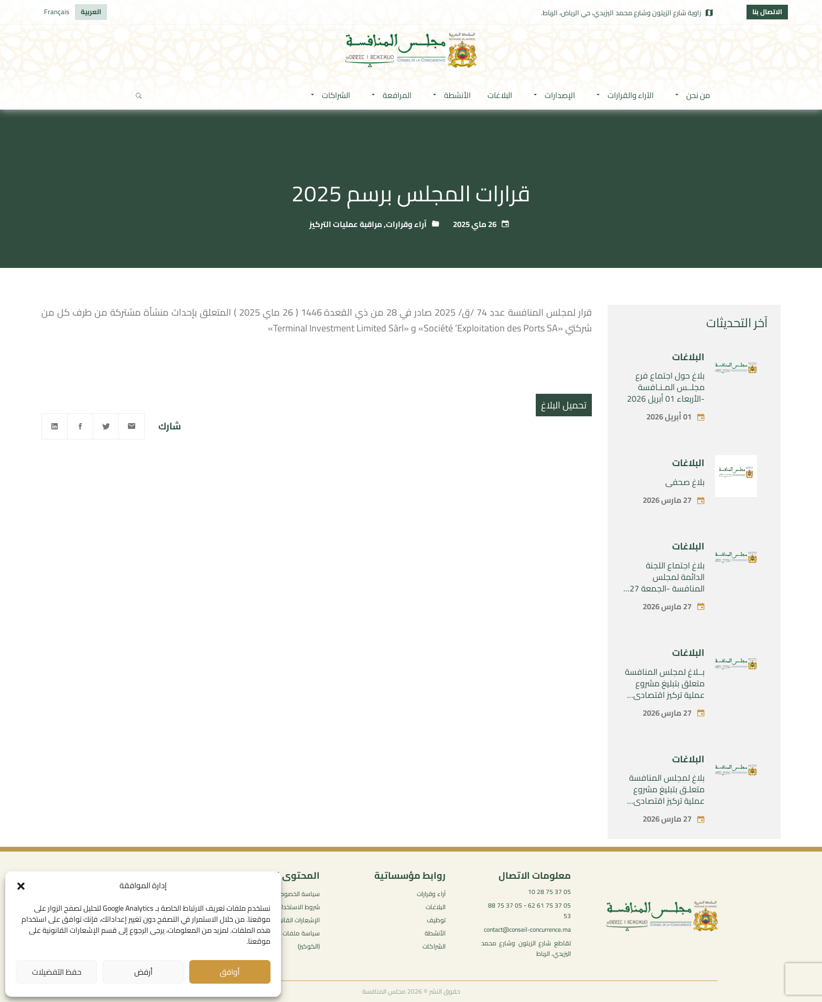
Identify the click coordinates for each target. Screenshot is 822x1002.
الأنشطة (435, 933)
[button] (21, 886)
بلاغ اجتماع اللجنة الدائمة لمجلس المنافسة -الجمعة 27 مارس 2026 (667, 582)
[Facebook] (80, 426)
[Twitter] (106, 426)
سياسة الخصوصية (296, 894)
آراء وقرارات (406, 224)
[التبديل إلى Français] (56, 12)
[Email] (131, 426)
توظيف (436, 920)
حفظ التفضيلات (56, 971)
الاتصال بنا (767, 11)
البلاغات (688, 356)
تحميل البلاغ (564, 405)
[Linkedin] (54, 426)
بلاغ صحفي (685, 482)
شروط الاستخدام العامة (289, 907)
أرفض (143, 971)
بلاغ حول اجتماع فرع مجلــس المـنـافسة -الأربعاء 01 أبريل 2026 (666, 387)
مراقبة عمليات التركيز (345, 224)
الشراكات (434, 946)
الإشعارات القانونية (295, 920)
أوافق (230, 971)
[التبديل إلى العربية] (91, 12)
